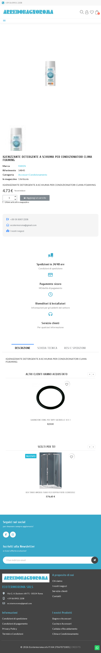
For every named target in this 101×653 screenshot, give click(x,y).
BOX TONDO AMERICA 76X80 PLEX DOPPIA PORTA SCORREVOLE (50, 492)
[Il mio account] (86, 12)
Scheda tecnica (47, 348)
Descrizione (22, 348)
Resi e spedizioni (75, 348)
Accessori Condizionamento (32, 174)
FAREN (22, 166)
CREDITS (76, 647)
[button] (82, 12)
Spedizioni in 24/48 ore (50, 264)
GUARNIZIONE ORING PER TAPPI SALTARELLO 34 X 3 (50, 420)
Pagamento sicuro (50, 284)
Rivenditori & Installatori (50, 303)
